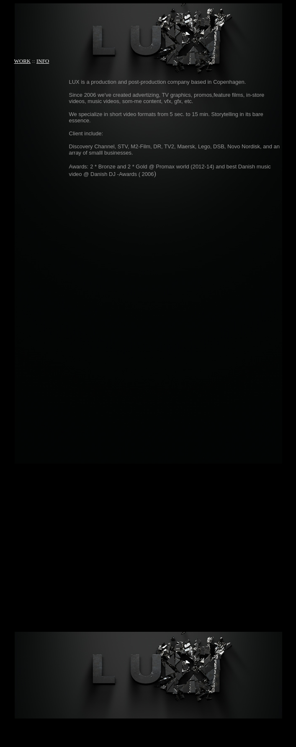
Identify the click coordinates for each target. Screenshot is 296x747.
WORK (22, 61)
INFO (42, 61)
